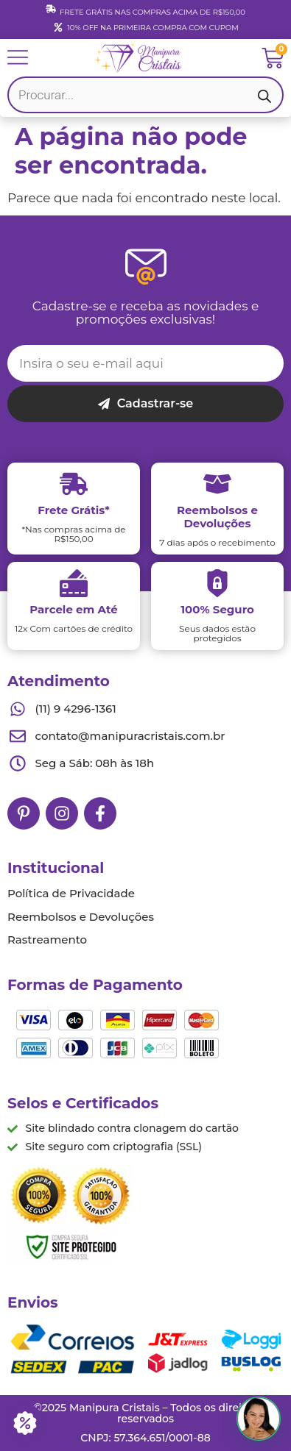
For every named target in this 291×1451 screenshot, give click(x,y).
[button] (258, 1419)
